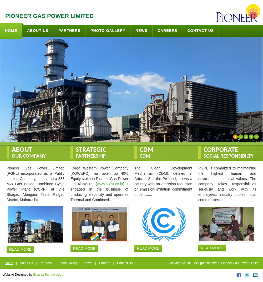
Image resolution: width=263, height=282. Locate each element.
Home (13, 28)
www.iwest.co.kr (110, 184)
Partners (69, 30)
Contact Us (200, 30)
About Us (37, 30)
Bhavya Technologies (48, 274)
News (141, 30)
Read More (20, 249)
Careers (167, 30)
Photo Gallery (107, 30)
